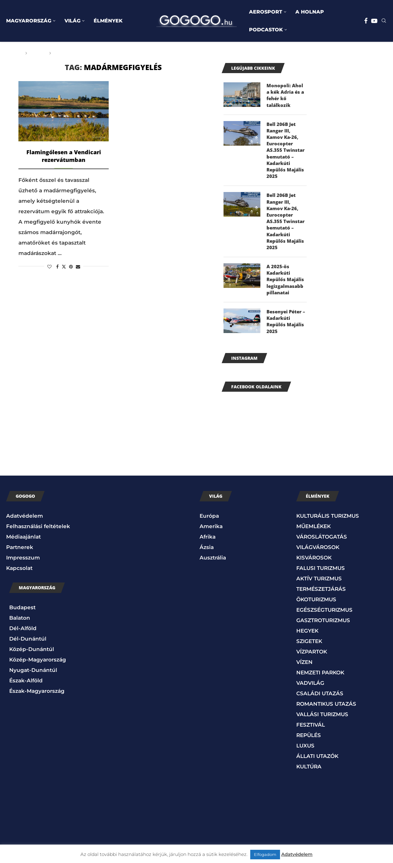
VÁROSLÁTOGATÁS (321, 548)
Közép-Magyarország (37, 671)
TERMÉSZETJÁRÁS (321, 600)
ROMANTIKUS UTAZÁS (326, 715)
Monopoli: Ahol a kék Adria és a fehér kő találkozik (285, 96)
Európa (209, 527)
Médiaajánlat (23, 548)
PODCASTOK (266, 30)
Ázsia (207, 558)
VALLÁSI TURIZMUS (322, 726)
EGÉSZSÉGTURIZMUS (324, 621)
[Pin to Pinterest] (71, 266)
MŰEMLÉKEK (313, 538)
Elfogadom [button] (265, 854)
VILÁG (72, 21)
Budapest (22, 619)
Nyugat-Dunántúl (33, 681)
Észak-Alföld (26, 692)
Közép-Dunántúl (31, 660)
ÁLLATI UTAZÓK (317, 767)
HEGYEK (307, 642)
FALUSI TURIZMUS (320, 579)
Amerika (211, 538)
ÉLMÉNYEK (108, 21)
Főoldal (11, 53)
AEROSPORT (265, 12)
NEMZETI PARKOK (320, 684)
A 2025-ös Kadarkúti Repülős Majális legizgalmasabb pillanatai (286, 289)
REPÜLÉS (308, 746)
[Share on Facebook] (57, 266)
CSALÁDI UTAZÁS (319, 705)
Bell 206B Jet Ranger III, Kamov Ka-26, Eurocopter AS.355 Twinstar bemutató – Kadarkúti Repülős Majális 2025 (286, 153)
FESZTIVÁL (310, 736)
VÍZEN (304, 673)
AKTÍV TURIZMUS (319, 590)
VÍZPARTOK (311, 663)
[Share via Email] (78, 266)
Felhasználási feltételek (38, 538)
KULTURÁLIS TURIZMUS (327, 527)
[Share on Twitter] (64, 266)
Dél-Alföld (23, 640)
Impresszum (23, 569)
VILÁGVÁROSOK (317, 558)
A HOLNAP (309, 12)
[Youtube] (374, 21)
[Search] (384, 21)
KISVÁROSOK (314, 569)
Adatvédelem (24, 527)
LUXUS (305, 757)
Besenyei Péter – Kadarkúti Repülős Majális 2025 (286, 332)
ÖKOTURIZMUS (316, 611)
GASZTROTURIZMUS (323, 632)
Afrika (208, 548)
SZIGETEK (309, 652)
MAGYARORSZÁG (28, 21)
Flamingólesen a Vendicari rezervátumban (63, 155)
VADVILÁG (310, 694)
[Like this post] (49, 266)
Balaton (19, 629)
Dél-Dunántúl (27, 650)
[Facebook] (366, 21)
